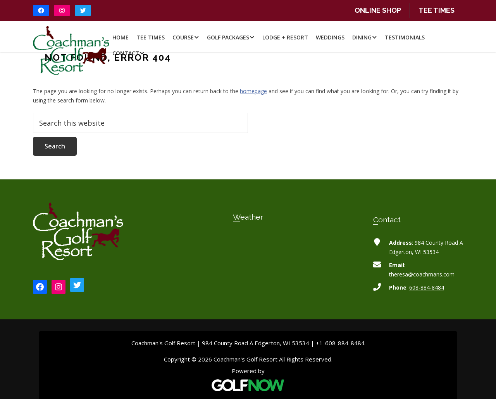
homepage (253, 91)
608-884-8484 (426, 287)
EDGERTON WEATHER (248, 264)
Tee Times (436, 10)
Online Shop (378, 10)
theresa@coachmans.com (422, 274)
